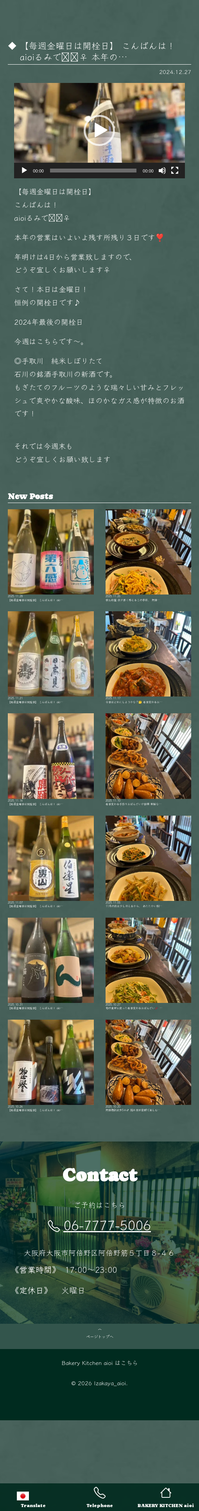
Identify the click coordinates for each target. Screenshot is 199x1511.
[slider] (93, 170)
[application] (99, 130)
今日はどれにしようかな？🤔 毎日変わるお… (148, 677)
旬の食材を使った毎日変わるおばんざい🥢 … (148, 1020)
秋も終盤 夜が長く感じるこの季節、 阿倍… (148, 562)
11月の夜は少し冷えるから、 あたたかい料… (148, 906)
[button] (99, 130)
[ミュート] (162, 170)
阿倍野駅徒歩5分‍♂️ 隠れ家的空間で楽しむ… (148, 1135)
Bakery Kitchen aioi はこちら (99, 1453)
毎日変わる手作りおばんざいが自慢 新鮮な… (148, 791)
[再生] (24, 170)
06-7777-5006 (99, 1300)
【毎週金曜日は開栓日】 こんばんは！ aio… (50, 562)
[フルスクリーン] (175, 170)
